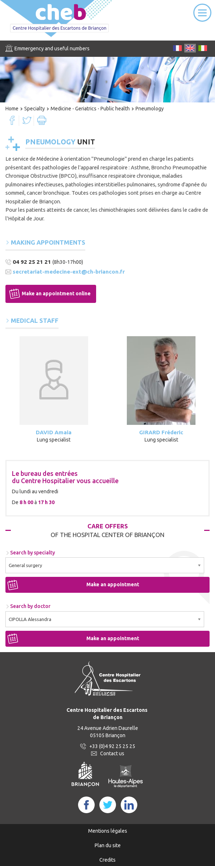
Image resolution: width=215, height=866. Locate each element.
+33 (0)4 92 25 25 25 (112, 746)
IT (203, 48)
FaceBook (86, 805)
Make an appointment (112, 584)
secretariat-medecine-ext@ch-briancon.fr (69, 272)
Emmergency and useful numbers (52, 48)
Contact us (112, 753)
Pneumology (150, 108)
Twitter (27, 120)
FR (177, 48)
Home (11, 108)
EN (190, 48)
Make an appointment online (56, 293)
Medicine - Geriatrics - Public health (90, 108)
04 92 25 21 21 (32, 262)
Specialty (34, 108)
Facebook (12, 120)
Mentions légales (107, 831)
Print (42, 120)
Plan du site (108, 845)
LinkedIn (129, 805)
